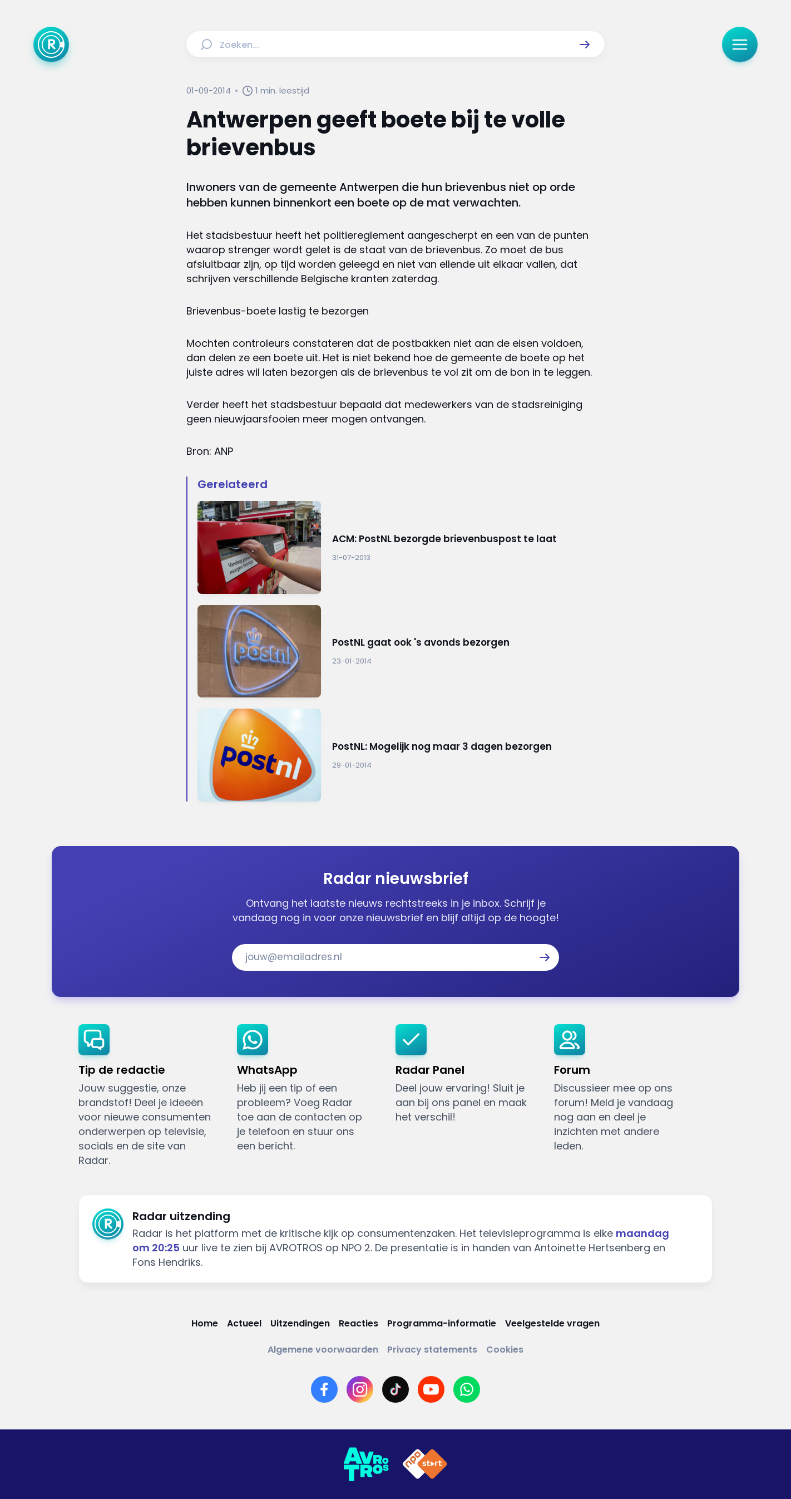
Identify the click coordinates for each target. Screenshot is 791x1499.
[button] (584, 44)
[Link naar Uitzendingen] (300, 1323)
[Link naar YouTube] (431, 1389)
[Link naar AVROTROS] (366, 1464)
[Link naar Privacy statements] (432, 1349)
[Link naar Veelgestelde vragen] (552, 1323)
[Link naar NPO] (425, 1464)
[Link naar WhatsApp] (466, 1389)
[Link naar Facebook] (324, 1389)
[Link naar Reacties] (358, 1323)
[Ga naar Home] (51, 44)
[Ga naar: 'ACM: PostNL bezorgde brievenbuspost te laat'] (401, 547)
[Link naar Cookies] (504, 1349)
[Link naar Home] (204, 1323)
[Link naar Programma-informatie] (441, 1323)
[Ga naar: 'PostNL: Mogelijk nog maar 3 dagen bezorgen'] (401, 755)
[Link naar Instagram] (360, 1389)
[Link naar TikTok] (395, 1389)
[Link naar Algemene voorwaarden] (323, 1349)
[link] (148, 1096)
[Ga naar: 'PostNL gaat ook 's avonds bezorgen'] (401, 651)
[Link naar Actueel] (244, 1323)
